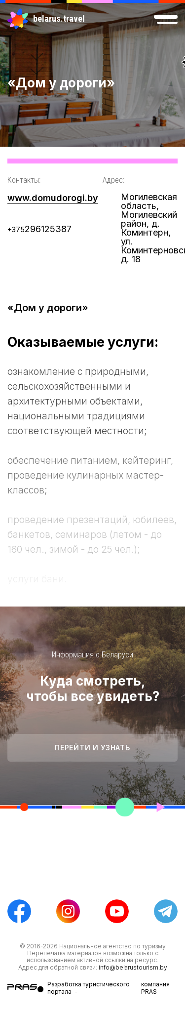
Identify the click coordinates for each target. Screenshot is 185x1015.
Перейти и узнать (92, 747)
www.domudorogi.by (52, 198)
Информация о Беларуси (92, 654)
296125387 (39, 229)
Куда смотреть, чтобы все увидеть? (92, 688)
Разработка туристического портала (88, 987)
